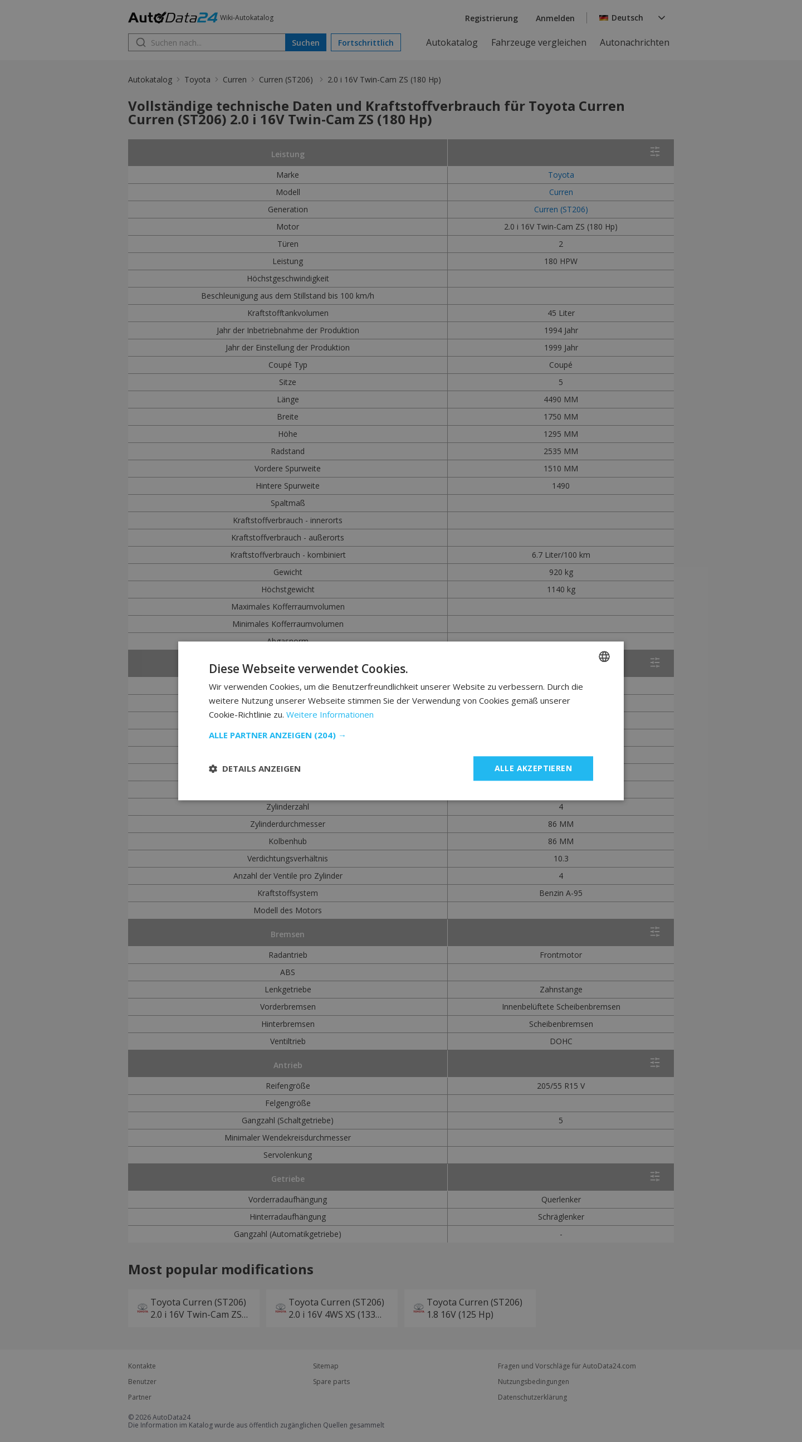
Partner (139, 1397)
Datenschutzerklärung (532, 1397)
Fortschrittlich (366, 42)
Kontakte (142, 1366)
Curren (235, 79)
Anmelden (555, 18)
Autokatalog (452, 42)
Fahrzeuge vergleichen (538, 42)
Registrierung (491, 18)
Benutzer (142, 1381)
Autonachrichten (634, 42)
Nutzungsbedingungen (533, 1381)
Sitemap (326, 1366)
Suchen (306, 42)
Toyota (197, 79)
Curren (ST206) (287, 79)
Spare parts (331, 1381)
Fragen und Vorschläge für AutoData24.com (567, 1366)
